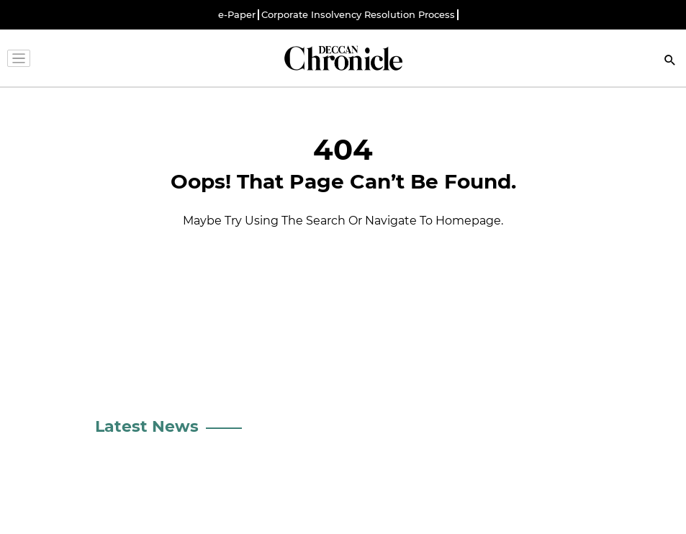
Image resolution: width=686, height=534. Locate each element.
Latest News (147, 426)
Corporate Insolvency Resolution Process (358, 14)
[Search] (670, 61)
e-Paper (237, 14)
